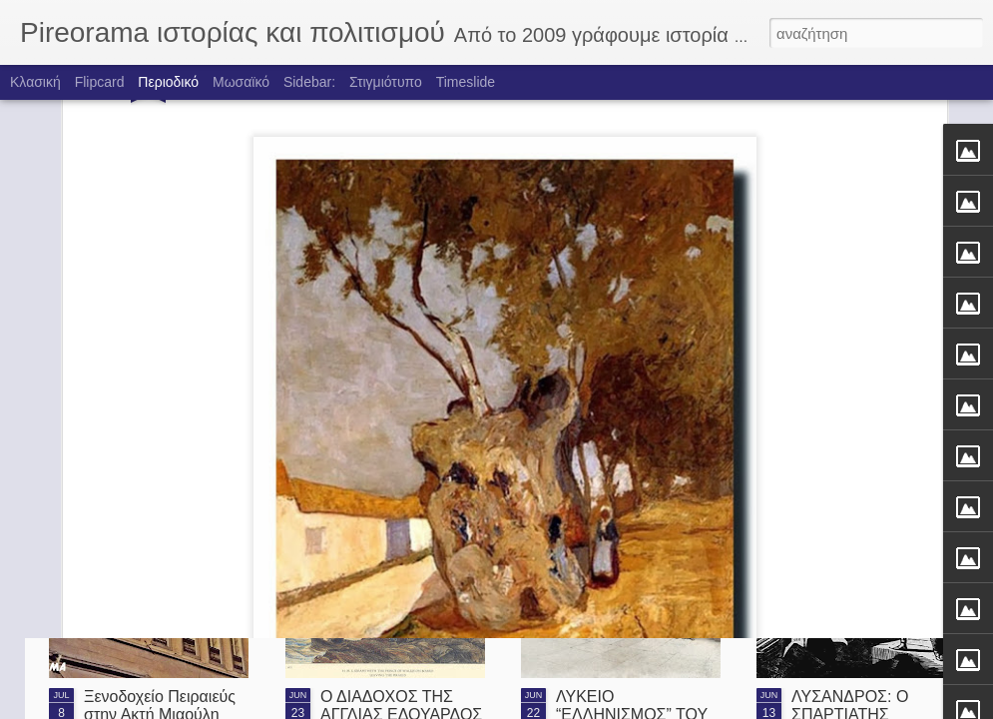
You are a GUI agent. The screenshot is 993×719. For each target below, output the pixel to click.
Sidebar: (309, 82)
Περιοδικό (168, 82)
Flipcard (100, 82)
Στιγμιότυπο (385, 82)
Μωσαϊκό (241, 82)
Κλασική (35, 82)
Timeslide (465, 82)
